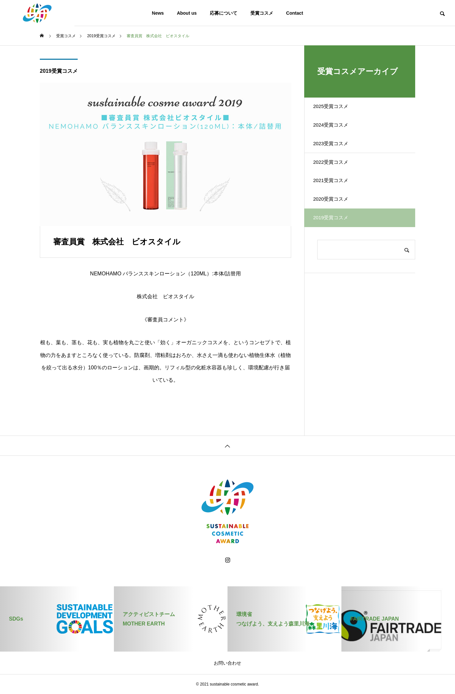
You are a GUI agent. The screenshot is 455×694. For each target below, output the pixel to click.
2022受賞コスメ (336, 177)
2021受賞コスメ (336, 200)
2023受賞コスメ (336, 154)
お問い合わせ (227, 663)
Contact (294, 13)
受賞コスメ (261, 13)
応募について (223, 13)
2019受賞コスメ (59, 71)
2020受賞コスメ (336, 223)
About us (187, 13)
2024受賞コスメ (336, 131)
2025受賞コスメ (336, 109)
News (158, 13)
